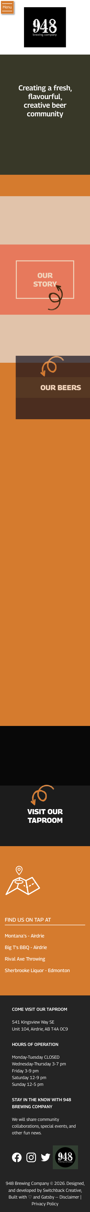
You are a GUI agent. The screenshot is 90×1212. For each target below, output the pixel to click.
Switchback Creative (62, 1190)
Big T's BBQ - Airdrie (26, 947)
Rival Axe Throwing (25, 959)
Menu (7, 7)
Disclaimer (69, 1197)
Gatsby (47, 1197)
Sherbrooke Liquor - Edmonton (37, 970)
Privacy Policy (45, 1203)
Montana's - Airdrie (24, 936)
